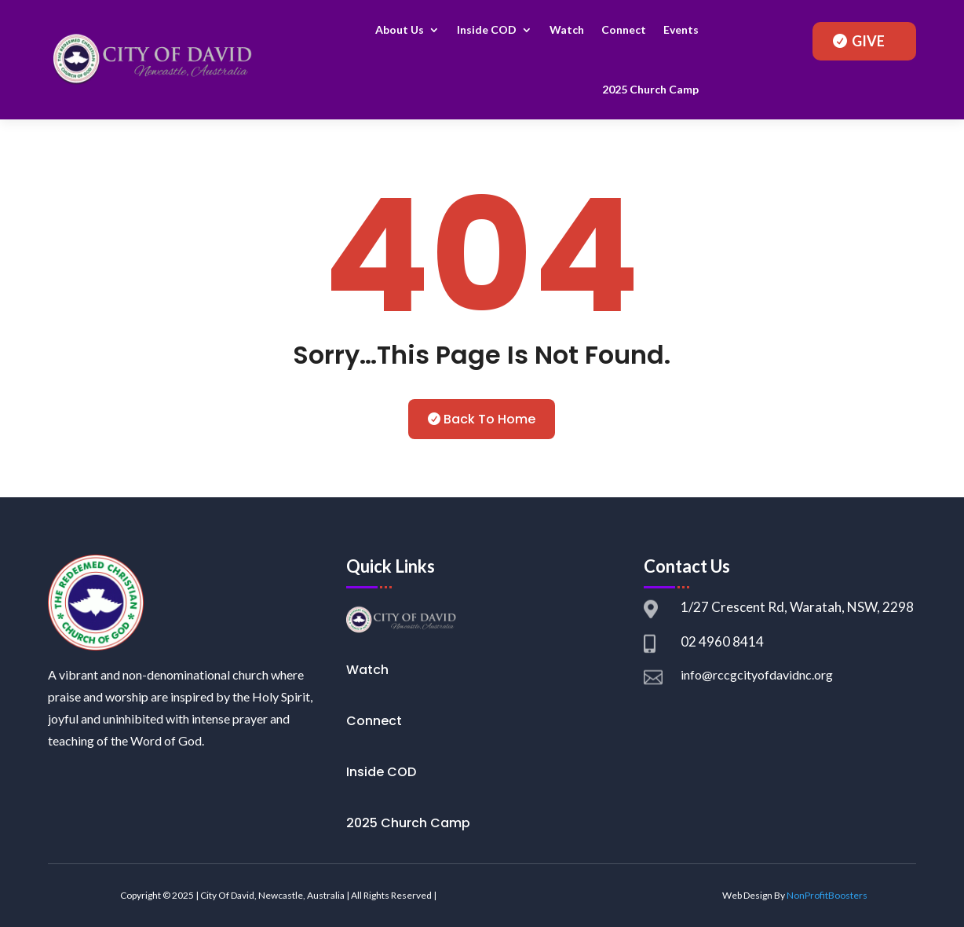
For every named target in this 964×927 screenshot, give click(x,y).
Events (681, 29)
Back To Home (489, 419)
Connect (623, 29)
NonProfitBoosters (827, 895)
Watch (567, 29)
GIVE (868, 40)
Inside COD (487, 29)
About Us (399, 29)
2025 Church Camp (650, 89)
